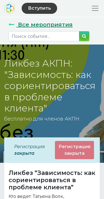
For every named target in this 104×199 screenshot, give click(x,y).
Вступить (39, 8)
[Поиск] (84, 36)
